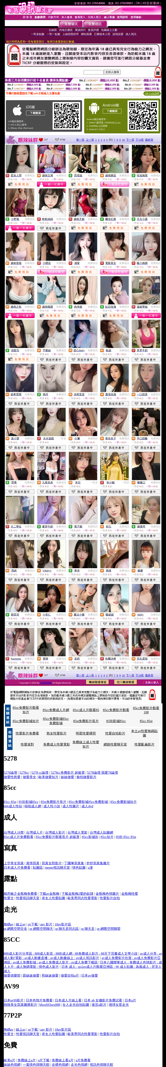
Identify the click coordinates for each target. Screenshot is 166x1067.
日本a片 (130, 1000)
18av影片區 (63, 924)
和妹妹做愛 (50, 975)
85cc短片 (107, 837)
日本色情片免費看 (39, 1000)
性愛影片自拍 (110, 898)
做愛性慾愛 (12, 777)
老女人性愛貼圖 (53, 898)
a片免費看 (83, 1060)
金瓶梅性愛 (129, 893)
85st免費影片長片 (86, 721)
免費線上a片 (27, 1060)
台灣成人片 (34, 832)
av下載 (33, 924)
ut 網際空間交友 (15, 928)
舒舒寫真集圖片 (98, 863)
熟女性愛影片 (57, 733)
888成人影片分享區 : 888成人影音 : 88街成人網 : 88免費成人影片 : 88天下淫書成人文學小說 (71, 953)
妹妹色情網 (12, 1064)
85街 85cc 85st (126, 837)
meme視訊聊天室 (57, 867)
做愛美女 (29, 777)
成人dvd (87, 806)
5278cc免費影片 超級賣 (68, 772)
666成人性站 (13, 806)
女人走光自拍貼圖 (75, 1004)
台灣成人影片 (55, 832)
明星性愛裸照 (86, 733)
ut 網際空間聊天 (41, 928)
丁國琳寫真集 (74, 863)
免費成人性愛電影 (56, 744)
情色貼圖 (79, 867)
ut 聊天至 (87, 928)
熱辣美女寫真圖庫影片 (20, 1004)
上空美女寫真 (14, 863)
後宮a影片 (99, 1004)
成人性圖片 (70, 806)
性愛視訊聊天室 (27, 898)
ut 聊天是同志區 (67, 928)
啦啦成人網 (32, 806)
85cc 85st (146, 721)
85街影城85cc (116, 721)
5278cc (24, 772)
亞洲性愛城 (46, 682)
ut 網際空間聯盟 (108, 928)
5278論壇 (10, 772)
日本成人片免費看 (17, 867)
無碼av (9, 924)
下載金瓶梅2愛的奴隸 (77, 893)
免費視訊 (30, 175)
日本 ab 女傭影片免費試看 (103, 1000)
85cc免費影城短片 (26, 721)
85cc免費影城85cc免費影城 (88, 802)
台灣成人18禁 (14, 832)
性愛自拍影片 (115, 733)
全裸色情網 (60, 1064)
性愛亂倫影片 (144, 744)
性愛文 (9, 898)
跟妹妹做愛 (31, 975)
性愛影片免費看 (27, 733)
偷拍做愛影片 (86, 777)
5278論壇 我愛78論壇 (102, 772)
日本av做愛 (89, 975)
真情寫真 (32, 863)
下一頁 (130, 139)
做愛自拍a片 (70, 975)
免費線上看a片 (62, 1060)
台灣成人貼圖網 (101, 832)
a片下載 (43, 1060)
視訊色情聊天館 (101, 1064)
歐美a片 (9, 1060)
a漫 (90, 867)
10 (123, 139)
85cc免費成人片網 (56, 710)
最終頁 (149, 139)
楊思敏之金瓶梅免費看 (20, 893)
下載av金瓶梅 (49, 893)
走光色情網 (79, 1064)
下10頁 (140, 139)
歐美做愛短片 (48, 777)
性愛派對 (27, 744)
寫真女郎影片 (52, 863)
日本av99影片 (14, 1000)
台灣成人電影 (77, 832)
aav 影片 (46, 924)
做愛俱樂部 (12, 975)
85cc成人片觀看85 (86, 710)
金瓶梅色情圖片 (107, 893)
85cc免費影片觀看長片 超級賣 (58, 837)
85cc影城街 (90, 837)
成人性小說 (51, 806)
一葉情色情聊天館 (36, 1064)
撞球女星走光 (119, 1004)
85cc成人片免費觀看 (18, 837)
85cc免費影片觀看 (116, 710)
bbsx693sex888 (49, 1004)
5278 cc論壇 (39, 772)
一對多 (62, 438)
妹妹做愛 (67, 777)
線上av (21, 924)
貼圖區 (38, 867)
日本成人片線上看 (68, 1000)
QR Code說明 (152, 93)
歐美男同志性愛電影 (82, 898)
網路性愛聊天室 (115, 744)
